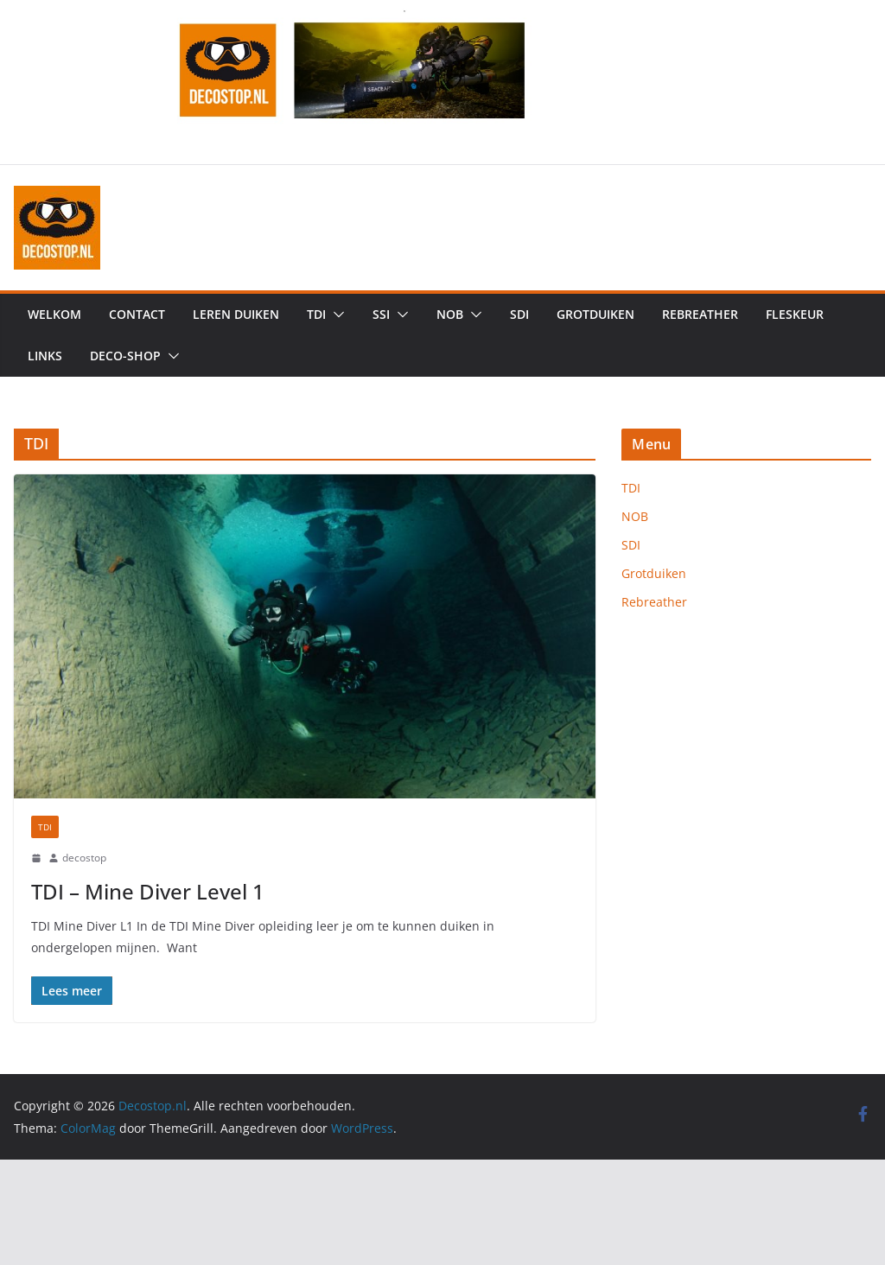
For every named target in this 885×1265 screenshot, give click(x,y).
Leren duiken (236, 314)
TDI (316, 314)
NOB (449, 314)
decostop (84, 857)
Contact (137, 314)
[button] (335, 314)
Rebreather (700, 314)
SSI (381, 314)
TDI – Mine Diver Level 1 (147, 891)
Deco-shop (125, 355)
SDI (519, 314)
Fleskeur (795, 314)
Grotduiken (595, 314)
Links (45, 355)
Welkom (54, 314)
